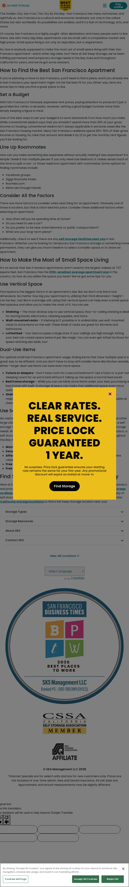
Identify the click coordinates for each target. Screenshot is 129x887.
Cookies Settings (15, 879)
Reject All (112, 879)
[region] (64, 875)
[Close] (123, 869)
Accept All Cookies (85, 879)
